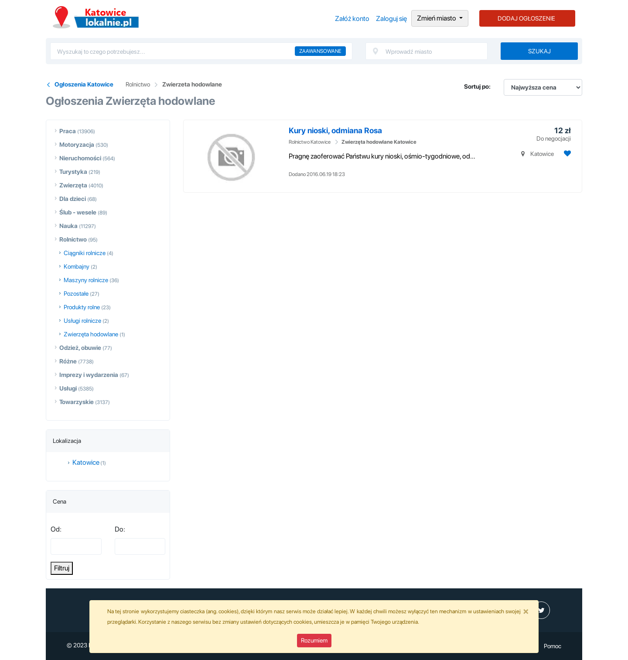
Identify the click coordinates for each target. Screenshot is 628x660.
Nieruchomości (80, 158)
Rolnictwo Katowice (310, 142)
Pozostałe (76, 293)
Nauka (68, 225)
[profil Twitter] (541, 610)
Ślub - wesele (77, 212)
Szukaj (539, 51)
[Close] (526, 611)
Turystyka (73, 171)
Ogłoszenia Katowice (96, 17)
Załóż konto (352, 18)
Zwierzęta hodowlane (91, 334)
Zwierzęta (73, 185)
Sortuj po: (477, 86)
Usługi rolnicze (82, 320)
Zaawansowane (320, 51)
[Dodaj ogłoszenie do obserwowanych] (566, 153)
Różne (68, 361)
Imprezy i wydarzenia (88, 374)
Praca (67, 131)
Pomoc (552, 646)
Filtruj (61, 568)
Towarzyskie (76, 401)
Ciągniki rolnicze (85, 252)
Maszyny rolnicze (86, 279)
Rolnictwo (138, 84)
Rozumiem (314, 640)
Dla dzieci (72, 198)
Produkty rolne (82, 307)
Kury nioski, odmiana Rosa (335, 130)
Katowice (85, 462)
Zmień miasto (437, 18)
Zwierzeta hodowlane (192, 84)
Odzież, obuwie (80, 347)
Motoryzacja (76, 144)
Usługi (68, 388)
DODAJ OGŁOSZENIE (526, 18)
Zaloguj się (391, 18)
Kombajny (76, 266)
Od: (56, 529)
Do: (120, 529)
